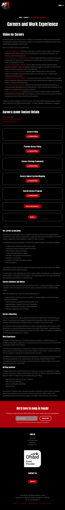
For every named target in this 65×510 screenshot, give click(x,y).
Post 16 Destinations (32, 206)
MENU (60, 5)
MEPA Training (6, 5)
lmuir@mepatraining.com (14, 119)
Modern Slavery (46, 503)
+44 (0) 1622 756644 (32, 477)
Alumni (32, 217)
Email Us (32, 481)
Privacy (15, 503)
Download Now (33, 136)
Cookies (23, 503)
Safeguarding (33, 503)
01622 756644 (12, 121)
